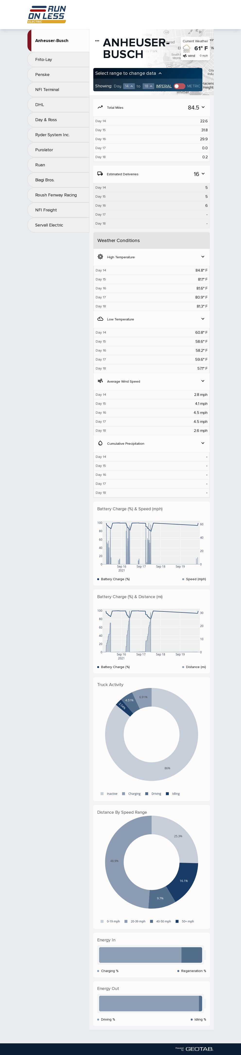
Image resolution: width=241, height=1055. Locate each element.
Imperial (164, 86)
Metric (193, 86)
